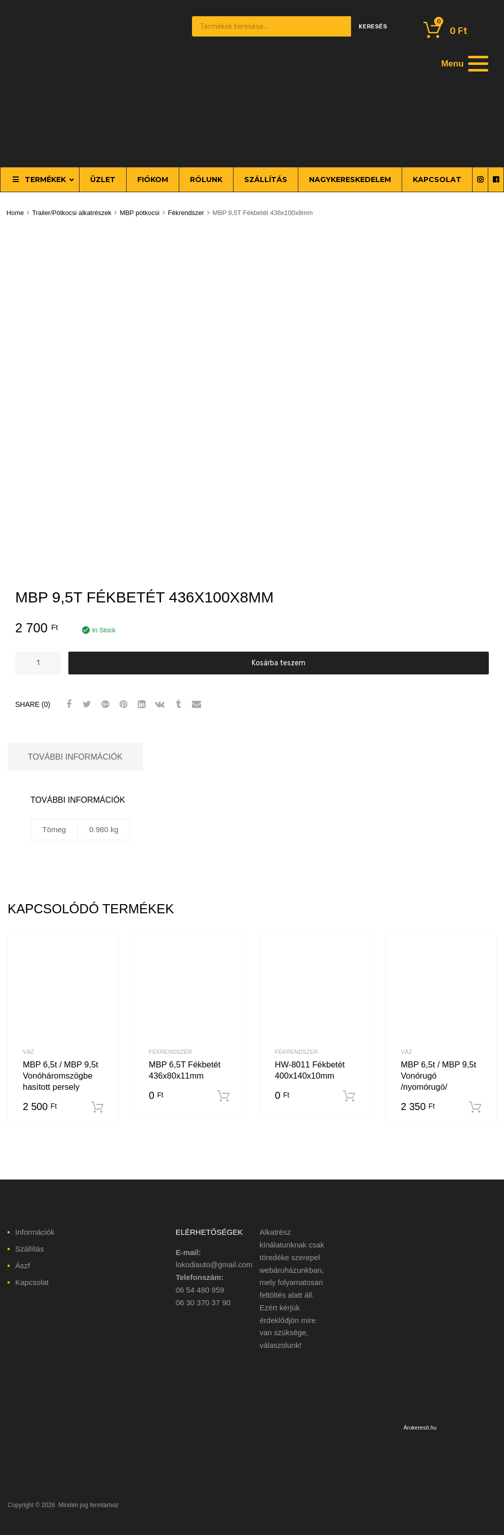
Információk (35, 1232)
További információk (75, 756)
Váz (28, 1052)
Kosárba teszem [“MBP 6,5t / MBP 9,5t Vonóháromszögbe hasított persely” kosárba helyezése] (97, 1107)
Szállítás (29, 1248)
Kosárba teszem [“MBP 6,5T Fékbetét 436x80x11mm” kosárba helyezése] (223, 1096)
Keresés (373, 26)
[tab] (75, 757)
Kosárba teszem (278, 663)
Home (15, 213)
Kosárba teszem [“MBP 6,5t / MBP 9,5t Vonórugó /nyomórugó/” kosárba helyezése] (475, 1107)
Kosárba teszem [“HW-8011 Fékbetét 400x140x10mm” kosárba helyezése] (349, 1096)
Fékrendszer (186, 213)
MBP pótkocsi (140, 213)
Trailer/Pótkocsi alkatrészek (71, 213)
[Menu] (463, 63)
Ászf (22, 1265)
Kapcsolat (32, 1282)
